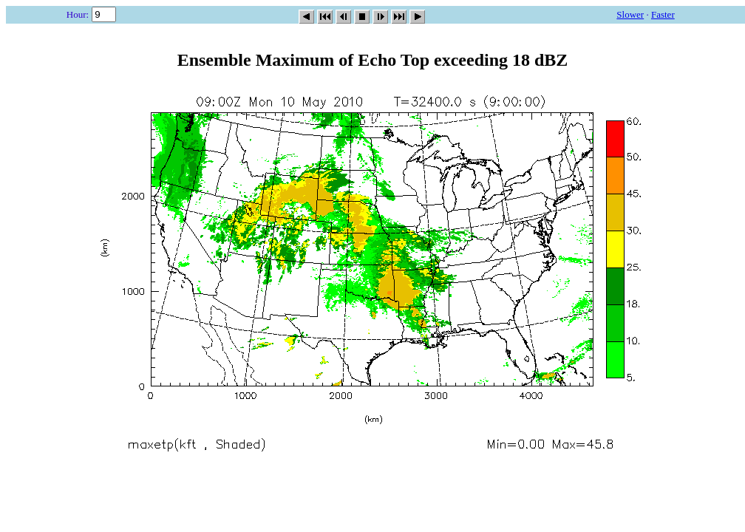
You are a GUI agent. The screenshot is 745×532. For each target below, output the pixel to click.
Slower (630, 14)
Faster (663, 14)
